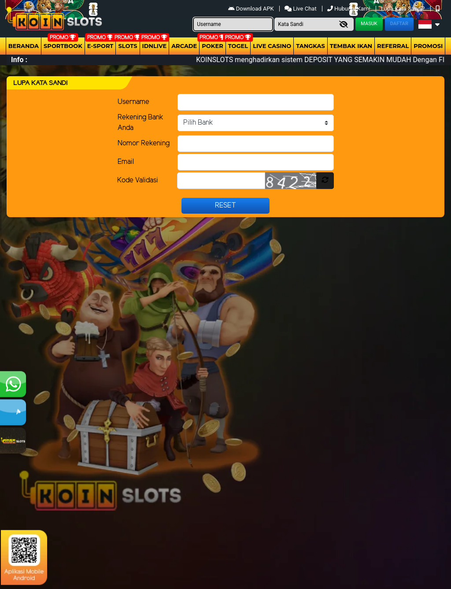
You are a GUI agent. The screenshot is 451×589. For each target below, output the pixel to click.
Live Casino (272, 45)
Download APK (251, 8)
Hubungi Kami (349, 8)
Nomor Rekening (144, 143)
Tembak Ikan (351, 45)
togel (238, 45)
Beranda (23, 45)
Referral (393, 45)
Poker (212, 45)
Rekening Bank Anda (140, 122)
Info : (19, 60)
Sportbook (63, 45)
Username (133, 102)
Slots (127, 45)
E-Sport (100, 45)
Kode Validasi (137, 180)
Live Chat (301, 8)
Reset (225, 205)
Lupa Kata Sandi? (403, 8)
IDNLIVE (154, 45)
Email (126, 162)
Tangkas (310, 45)
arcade (184, 45)
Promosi (428, 45)
